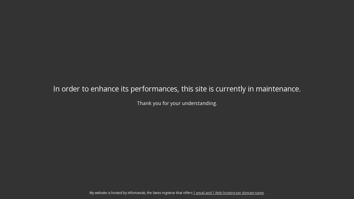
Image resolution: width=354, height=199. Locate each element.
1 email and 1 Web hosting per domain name (228, 192)
